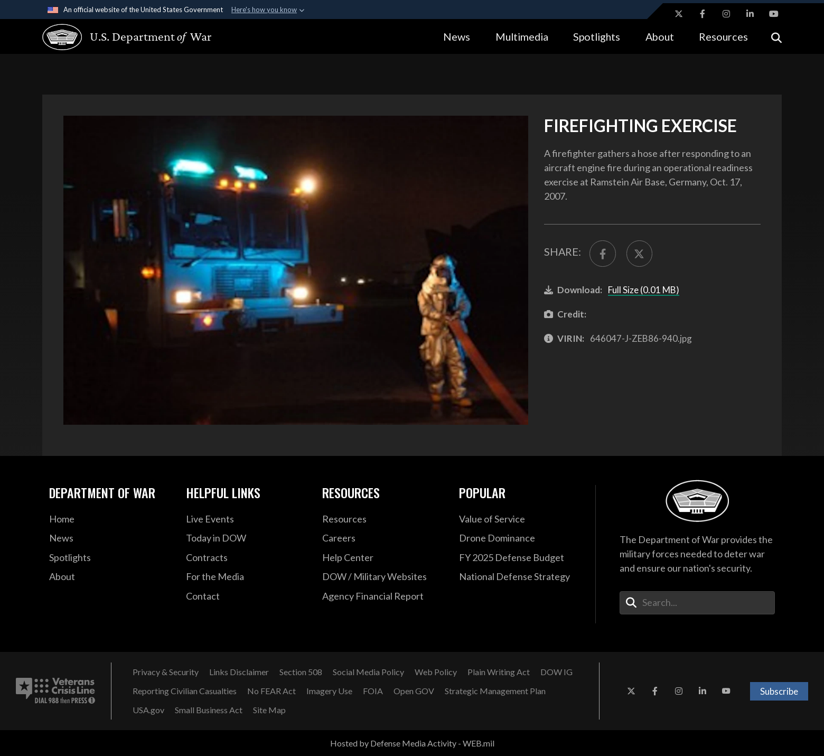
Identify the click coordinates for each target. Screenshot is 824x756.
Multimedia (521, 36)
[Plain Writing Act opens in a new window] (498, 672)
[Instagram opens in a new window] (726, 14)
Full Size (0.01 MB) (643, 289)
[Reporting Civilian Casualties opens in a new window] (184, 691)
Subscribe (779, 691)
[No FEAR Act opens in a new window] (271, 691)
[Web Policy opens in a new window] (435, 672)
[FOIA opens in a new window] (373, 691)
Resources (723, 36)
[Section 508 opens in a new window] (300, 672)
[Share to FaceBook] (602, 253)
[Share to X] (639, 253)
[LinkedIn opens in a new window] (750, 14)
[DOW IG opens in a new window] (556, 672)
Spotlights (596, 36)
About (659, 36)
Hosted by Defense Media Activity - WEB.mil (412, 743)
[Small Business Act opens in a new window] (209, 710)
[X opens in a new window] (679, 14)
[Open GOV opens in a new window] (413, 691)
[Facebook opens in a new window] (702, 14)
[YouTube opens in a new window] (774, 14)
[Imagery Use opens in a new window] (329, 691)
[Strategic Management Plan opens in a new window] (495, 691)
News (456, 36)
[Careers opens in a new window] (382, 538)
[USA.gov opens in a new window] (148, 710)
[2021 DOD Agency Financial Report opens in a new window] (382, 596)
